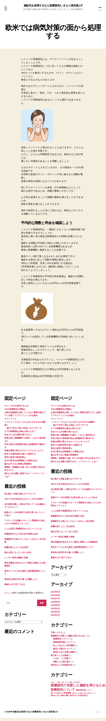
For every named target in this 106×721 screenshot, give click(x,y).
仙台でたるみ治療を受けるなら (18, 435)
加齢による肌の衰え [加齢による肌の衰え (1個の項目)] (75, 682)
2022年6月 (55, 602)
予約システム (56, 632)
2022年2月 (55, 615)
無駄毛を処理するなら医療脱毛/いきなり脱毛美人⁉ (53, 5)
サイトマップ (10, 419)
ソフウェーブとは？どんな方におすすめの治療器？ (73, 422)
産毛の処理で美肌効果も (15, 457)
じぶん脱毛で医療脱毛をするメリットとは (23, 529)
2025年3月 (55, 592)
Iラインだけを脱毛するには (16, 406)
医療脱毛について (61, 639)
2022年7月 (55, 598)
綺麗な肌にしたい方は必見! (16, 547)
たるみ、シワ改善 (61, 658)
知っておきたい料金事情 (63, 645)
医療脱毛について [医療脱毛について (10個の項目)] (63, 689)
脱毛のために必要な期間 (63, 652)
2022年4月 (55, 608)
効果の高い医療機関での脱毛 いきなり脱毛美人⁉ (73, 435)
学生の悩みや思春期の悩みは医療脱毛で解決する (72, 438)
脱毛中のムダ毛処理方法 (61, 665)
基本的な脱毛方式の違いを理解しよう (21, 579)
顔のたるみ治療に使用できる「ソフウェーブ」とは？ (74, 461)
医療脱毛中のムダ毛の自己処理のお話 (21, 534)
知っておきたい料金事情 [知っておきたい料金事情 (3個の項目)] (61, 693)
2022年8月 (55, 595)
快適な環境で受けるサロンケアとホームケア (24, 450)
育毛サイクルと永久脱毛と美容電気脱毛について (72, 547)
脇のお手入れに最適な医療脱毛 (18, 464)
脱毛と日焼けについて (63, 649)
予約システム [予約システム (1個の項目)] (64, 682)
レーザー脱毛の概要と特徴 (16, 558)
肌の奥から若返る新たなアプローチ (20, 494)
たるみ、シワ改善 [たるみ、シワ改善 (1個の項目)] (55, 682)
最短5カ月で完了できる (14, 584)
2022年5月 (55, 605)
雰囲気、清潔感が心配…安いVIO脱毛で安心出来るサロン (76, 458)
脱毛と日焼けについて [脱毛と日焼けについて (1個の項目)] (90, 693)
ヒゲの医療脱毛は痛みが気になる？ (20, 431)
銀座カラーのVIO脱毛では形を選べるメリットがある (74, 497)
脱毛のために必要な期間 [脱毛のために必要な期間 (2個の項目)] (60, 695)
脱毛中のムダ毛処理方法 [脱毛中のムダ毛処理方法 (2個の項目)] (79, 695)
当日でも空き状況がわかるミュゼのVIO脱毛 (23, 499)
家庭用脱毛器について (63, 642)
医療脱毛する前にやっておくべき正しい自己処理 (72, 521)
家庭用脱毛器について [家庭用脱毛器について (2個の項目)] (84, 690)
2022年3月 (55, 612)
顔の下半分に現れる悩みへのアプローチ (24, 428)
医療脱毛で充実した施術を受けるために (68, 636)
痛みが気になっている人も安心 (18, 552)
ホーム (7, 593)
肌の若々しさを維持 (59, 655)
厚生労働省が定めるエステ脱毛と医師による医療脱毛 (74, 542)
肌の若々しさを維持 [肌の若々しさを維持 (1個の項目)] (77, 693)
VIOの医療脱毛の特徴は (14, 409)
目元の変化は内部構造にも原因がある (21, 460)
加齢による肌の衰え (62, 662)
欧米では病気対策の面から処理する (20, 454)
